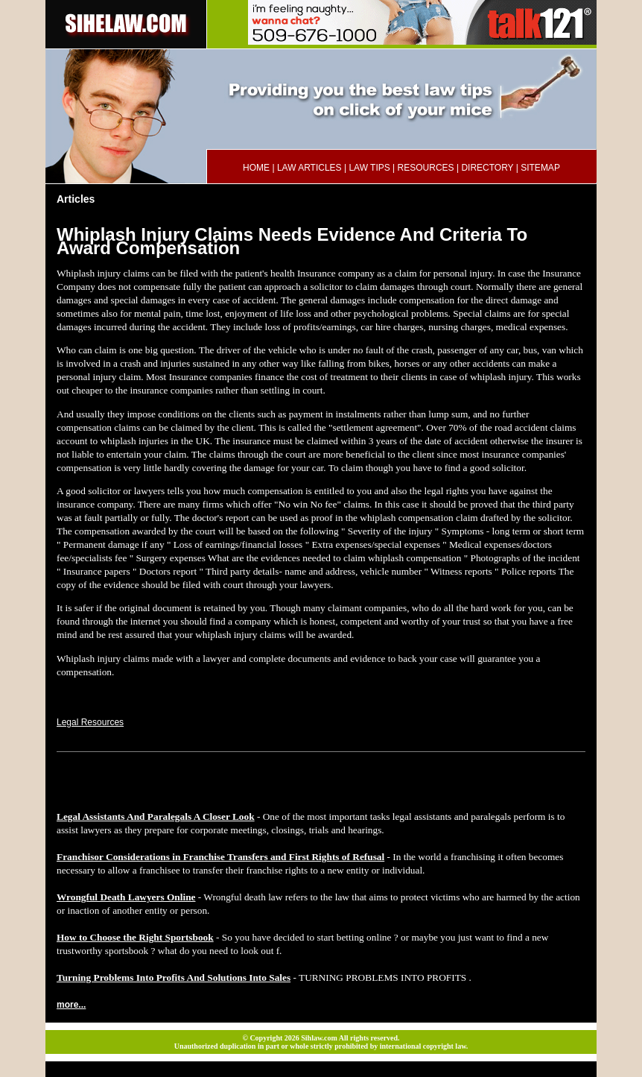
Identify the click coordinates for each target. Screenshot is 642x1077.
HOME (256, 167)
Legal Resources (90, 722)
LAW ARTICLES (309, 167)
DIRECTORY (487, 167)
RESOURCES (426, 167)
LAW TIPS (369, 167)
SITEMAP (540, 167)
